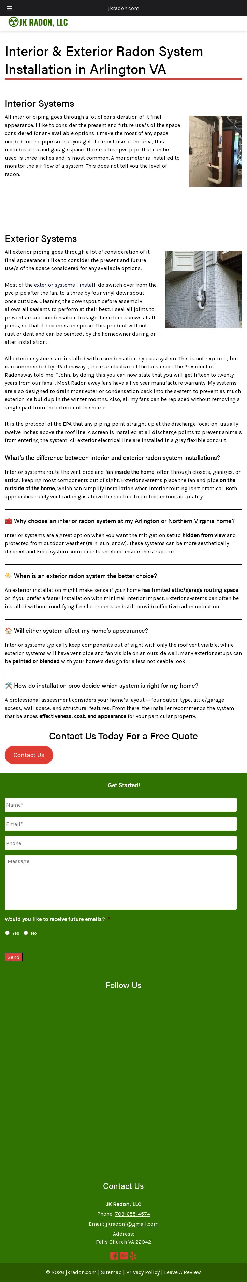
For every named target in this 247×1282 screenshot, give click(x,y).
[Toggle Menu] (9, 8)
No (34, 933)
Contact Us (29, 755)
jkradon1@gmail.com (132, 1224)
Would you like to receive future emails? (57, 919)
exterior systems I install (64, 284)
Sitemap (111, 1272)
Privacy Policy (143, 1272)
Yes (15, 933)
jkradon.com (123, 8)
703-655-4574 (132, 1214)
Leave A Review (182, 1272)
